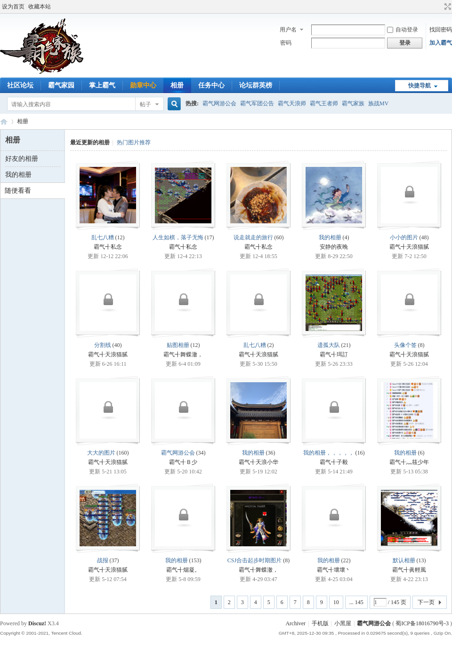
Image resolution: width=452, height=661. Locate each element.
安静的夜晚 (334, 247)
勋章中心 (143, 85)
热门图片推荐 (134, 142)
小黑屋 (342, 623)
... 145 (356, 602)
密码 (285, 42)
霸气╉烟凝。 (183, 570)
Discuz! (37, 623)
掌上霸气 (102, 85)
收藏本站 (39, 6)
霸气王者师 (324, 103)
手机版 (320, 623)
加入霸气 (440, 42)
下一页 (426, 602)
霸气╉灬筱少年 (409, 462)
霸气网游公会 (219, 103)
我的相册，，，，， (328, 452)
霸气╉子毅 (334, 462)
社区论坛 (20, 85)
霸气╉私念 (108, 247)
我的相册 (18, 174)
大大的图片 (101, 452)
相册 (177, 85)
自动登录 (402, 29)
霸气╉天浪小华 (258, 462)
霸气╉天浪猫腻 (409, 247)
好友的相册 (21, 158)
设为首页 (13, 6)
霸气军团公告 (257, 103)
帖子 (145, 104)
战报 (102, 560)
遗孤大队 (328, 345)
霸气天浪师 (292, 103)
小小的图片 (404, 237)
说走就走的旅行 (253, 237)
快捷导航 (419, 85)
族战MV (378, 103)
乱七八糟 (102, 237)
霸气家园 (61, 85)
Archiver (295, 623)
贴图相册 (178, 345)
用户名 (288, 29)
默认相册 (404, 560)
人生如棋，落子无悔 (178, 237)
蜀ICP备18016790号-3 (422, 623)
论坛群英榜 (255, 85)
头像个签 (405, 345)
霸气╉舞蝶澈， (183, 354)
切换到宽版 (446, 6)
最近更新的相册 (90, 142)
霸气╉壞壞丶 (334, 570)
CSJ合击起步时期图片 (254, 560)
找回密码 (440, 29)
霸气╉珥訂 (334, 354)
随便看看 (18, 190)
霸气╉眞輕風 (409, 570)
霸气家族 (353, 103)
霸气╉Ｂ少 (183, 462)
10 (336, 602)
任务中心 (211, 85)
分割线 (102, 345)
